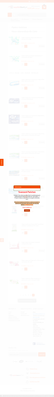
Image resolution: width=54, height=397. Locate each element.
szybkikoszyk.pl (29, 204)
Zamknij (27, 210)
